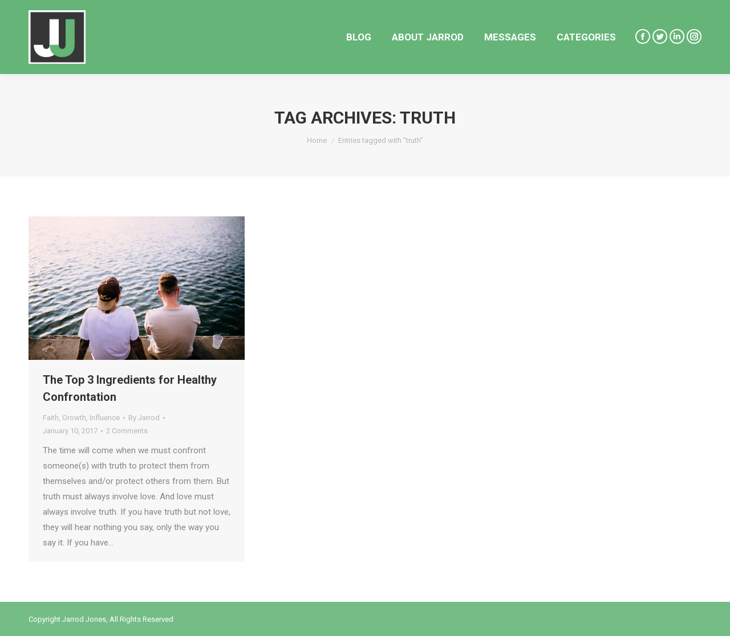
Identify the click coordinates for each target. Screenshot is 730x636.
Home (317, 140)
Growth (74, 417)
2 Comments (127, 430)
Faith (51, 417)
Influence (105, 417)
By (144, 417)
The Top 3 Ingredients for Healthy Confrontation (130, 388)
